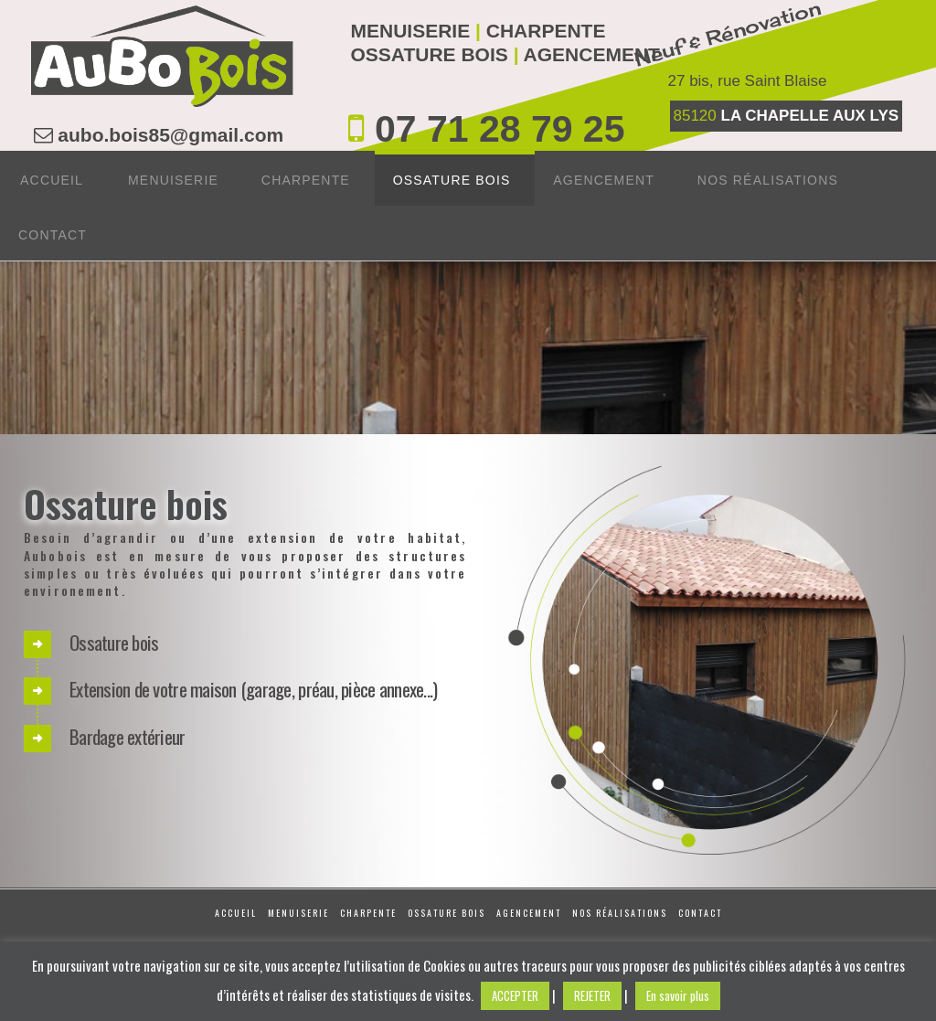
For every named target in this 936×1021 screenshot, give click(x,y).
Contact (700, 913)
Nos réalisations (619, 913)
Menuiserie (298, 913)
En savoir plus (677, 995)
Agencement (528, 913)
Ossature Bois (446, 913)
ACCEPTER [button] (515, 995)
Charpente (368, 913)
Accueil (236, 913)
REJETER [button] (592, 995)
